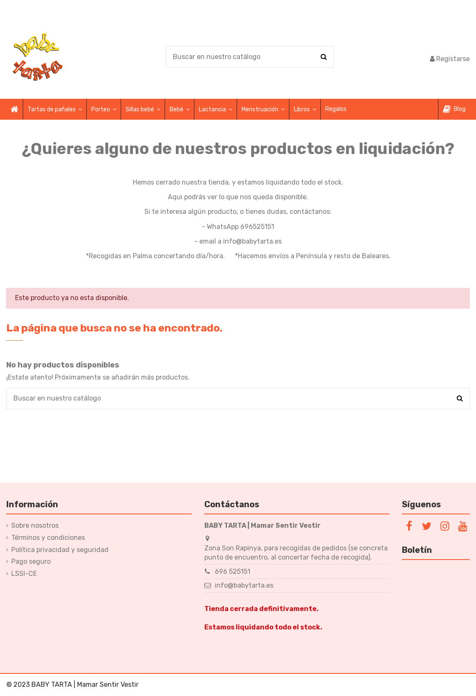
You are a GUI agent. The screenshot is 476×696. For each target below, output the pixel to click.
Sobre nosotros (35, 525)
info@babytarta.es (244, 585)
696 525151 (232, 571)
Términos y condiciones (48, 538)
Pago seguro (31, 561)
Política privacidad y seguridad (59, 550)
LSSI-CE (24, 574)
